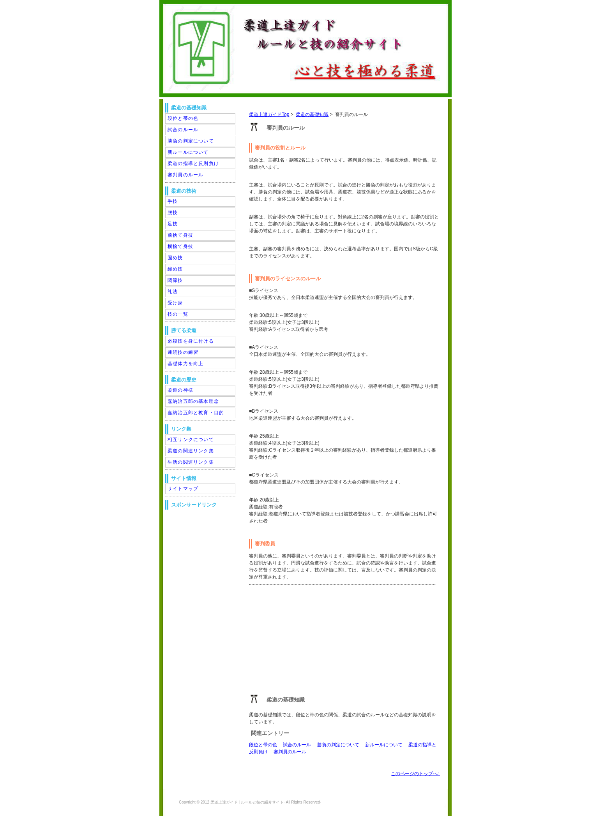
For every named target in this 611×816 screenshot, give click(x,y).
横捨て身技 (180, 246)
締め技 (175, 269)
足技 (173, 224)
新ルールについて (384, 744)
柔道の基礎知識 (312, 114)
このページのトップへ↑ (415, 773)
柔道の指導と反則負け (193, 163)
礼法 (173, 291)
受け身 (175, 303)
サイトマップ (183, 488)
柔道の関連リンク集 (191, 451)
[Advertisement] (307, 641)
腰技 (173, 212)
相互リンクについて (191, 439)
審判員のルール (290, 751)
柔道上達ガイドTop (269, 114)
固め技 (175, 257)
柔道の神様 (180, 390)
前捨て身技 (180, 235)
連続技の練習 (183, 352)
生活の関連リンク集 (191, 462)
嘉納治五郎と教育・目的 (196, 412)
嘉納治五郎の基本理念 (193, 401)
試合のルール (297, 744)
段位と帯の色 (263, 744)
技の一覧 (178, 314)
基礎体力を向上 (185, 363)
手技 (173, 201)
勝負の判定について (338, 744)
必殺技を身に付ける (191, 341)
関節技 (175, 280)
